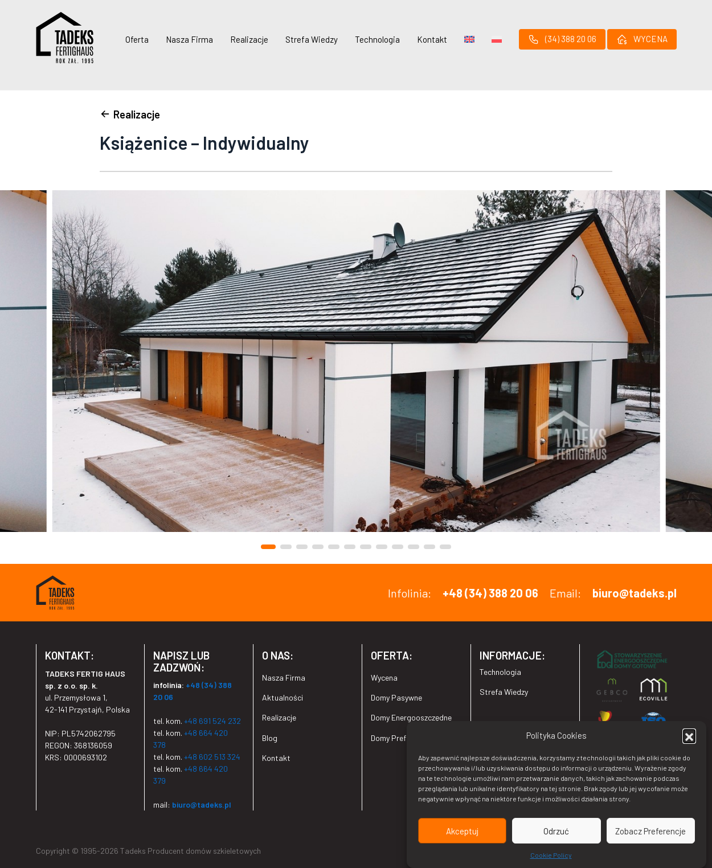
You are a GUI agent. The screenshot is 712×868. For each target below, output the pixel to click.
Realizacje (249, 39)
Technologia (377, 39)
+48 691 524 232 (212, 721)
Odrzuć (556, 831)
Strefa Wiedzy (311, 39)
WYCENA (642, 39)
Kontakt (432, 39)
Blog (269, 738)
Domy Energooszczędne (411, 717)
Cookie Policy (551, 855)
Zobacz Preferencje (650, 831)
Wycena (384, 677)
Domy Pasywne (396, 697)
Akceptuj (462, 831)
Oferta (137, 39)
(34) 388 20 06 (562, 39)
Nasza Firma (189, 39)
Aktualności (282, 697)
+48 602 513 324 (212, 756)
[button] (689, 736)
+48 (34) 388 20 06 (490, 593)
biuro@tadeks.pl (634, 593)
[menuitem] (469, 39)
